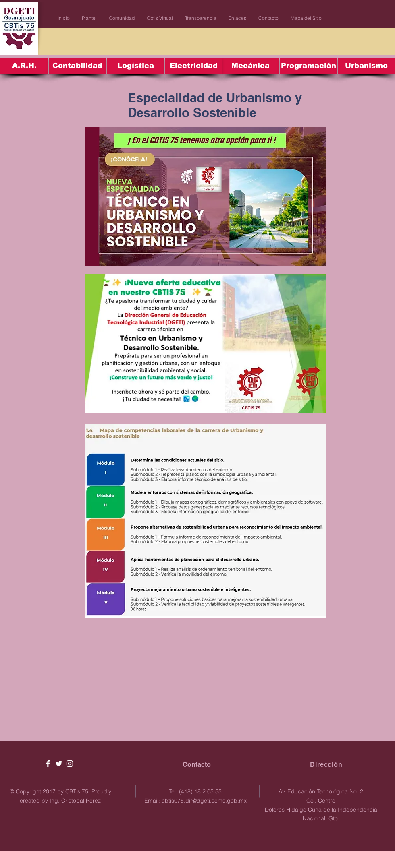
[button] (89, 18)
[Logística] (135, 66)
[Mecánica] (250, 66)
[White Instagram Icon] (69, 763)
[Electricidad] (193, 66)
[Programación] (308, 66)
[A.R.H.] (24, 66)
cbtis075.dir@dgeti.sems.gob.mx (204, 800)
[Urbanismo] (366, 66)
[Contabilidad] (77, 66)
